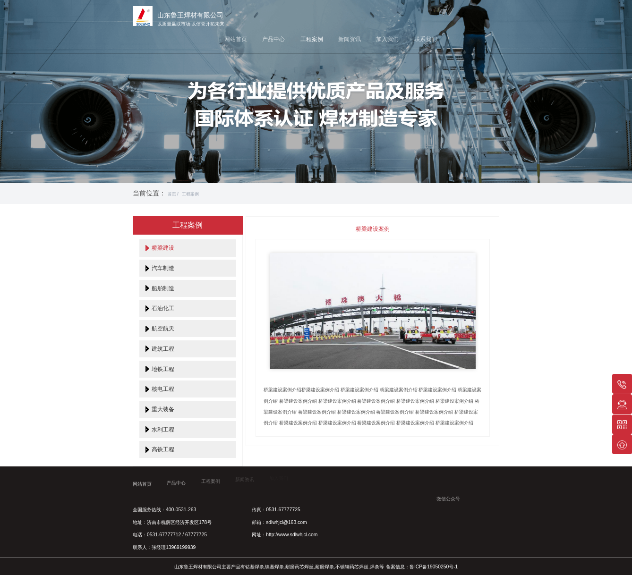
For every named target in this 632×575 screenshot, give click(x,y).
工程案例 (311, 39)
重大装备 (163, 409)
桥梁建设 (163, 248)
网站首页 (235, 39)
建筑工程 (163, 349)
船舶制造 (163, 288)
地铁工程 (163, 369)
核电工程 (163, 389)
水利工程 (163, 429)
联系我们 (425, 39)
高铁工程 (163, 449)
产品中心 (273, 39)
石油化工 (163, 308)
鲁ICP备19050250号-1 (434, 566)
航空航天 (163, 328)
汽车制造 (163, 268)
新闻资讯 (349, 39)
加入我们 (387, 39)
